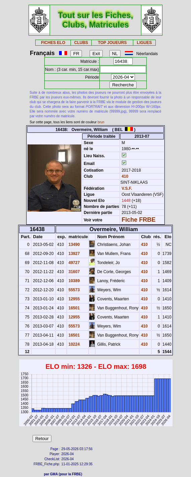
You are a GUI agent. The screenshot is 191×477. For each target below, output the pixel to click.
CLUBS (81, 42)
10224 (73, 344)
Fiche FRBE (138, 219)
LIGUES (144, 42)
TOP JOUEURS (112, 42)
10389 (73, 280)
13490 (73, 244)
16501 (73, 308)
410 (124, 176)
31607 (73, 271)
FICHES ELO (53, 42)
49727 (73, 262)
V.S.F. (127, 188)
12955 (73, 299)
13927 (73, 253)
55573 (73, 290)
